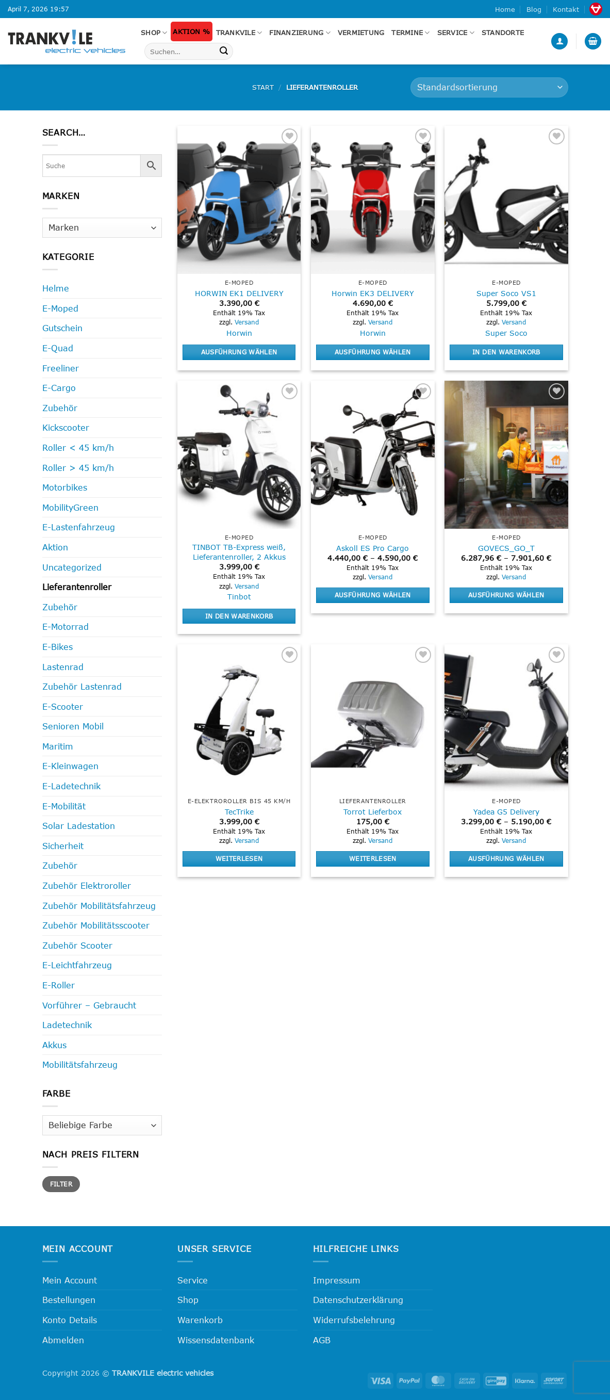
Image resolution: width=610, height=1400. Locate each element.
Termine (410, 33)
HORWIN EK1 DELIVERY (239, 293)
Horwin (239, 333)
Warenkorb (200, 1320)
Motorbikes (64, 487)
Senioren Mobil (73, 726)
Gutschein (62, 328)
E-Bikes (57, 647)
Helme (55, 288)
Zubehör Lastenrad (82, 686)
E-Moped (60, 308)
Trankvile (239, 33)
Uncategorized (72, 567)
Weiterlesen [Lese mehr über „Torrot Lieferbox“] (373, 858)
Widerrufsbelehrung (354, 1320)
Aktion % (191, 31)
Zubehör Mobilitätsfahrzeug (99, 905)
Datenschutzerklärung (358, 1300)
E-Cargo (59, 388)
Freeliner (60, 368)
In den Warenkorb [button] (506, 351)
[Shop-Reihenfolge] (489, 87)
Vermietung (361, 32)
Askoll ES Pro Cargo (372, 548)
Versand (247, 321)
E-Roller (58, 985)
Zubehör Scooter (77, 945)
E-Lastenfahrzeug (78, 527)
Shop (154, 33)
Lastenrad (63, 667)
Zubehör (59, 408)
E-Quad (57, 348)
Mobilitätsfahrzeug (80, 1064)
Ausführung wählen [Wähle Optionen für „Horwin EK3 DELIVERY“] (373, 351)
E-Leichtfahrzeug (77, 965)
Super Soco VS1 (506, 293)
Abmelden (63, 1340)
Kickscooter (65, 427)
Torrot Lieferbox (372, 811)
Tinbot (239, 596)
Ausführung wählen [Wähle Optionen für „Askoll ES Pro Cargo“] (373, 594)
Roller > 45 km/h (78, 468)
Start (263, 87)
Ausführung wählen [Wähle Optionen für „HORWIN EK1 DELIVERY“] (239, 351)
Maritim (57, 746)
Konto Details (69, 1320)
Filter (61, 1183)
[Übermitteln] (224, 51)
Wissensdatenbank (215, 1340)
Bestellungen (68, 1300)
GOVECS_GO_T (506, 548)
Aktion (55, 547)
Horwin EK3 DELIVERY (373, 293)
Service (455, 33)
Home (505, 9)
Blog (533, 9)
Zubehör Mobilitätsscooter (96, 925)
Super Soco (506, 333)
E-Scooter (62, 706)
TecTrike (239, 811)
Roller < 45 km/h (78, 447)
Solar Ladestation (78, 826)
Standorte (503, 32)
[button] (559, 41)
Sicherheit (63, 846)
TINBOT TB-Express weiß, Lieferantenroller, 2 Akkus (239, 552)
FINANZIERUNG (300, 33)
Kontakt (566, 9)
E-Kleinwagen (70, 766)
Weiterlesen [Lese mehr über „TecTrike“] (239, 858)
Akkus (54, 1045)
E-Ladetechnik (71, 786)
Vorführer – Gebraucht (89, 1005)
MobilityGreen (70, 507)
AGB (322, 1340)
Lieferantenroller (76, 587)
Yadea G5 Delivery (506, 811)
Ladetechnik (67, 1025)
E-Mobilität (64, 806)
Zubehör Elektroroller (86, 885)
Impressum (336, 1280)
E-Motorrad (65, 626)
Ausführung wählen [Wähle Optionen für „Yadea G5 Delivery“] (506, 858)
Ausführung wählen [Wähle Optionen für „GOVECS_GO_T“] (506, 594)
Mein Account (69, 1280)
